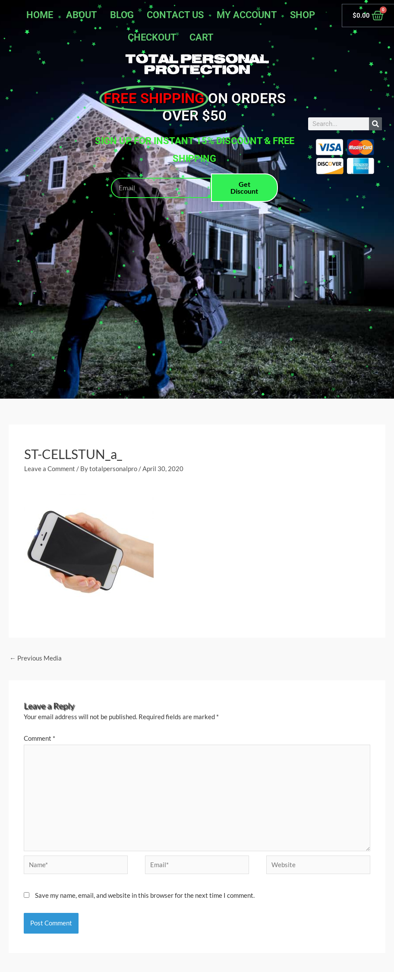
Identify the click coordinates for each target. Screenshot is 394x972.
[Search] (375, 123)
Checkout (152, 37)
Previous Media (35, 658)
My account (247, 14)
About (81, 14)
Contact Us (175, 14)
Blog (122, 14)
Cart (201, 37)
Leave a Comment (49, 468)
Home (39, 14)
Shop (302, 14)
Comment (39, 738)
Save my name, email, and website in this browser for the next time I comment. (145, 895)
